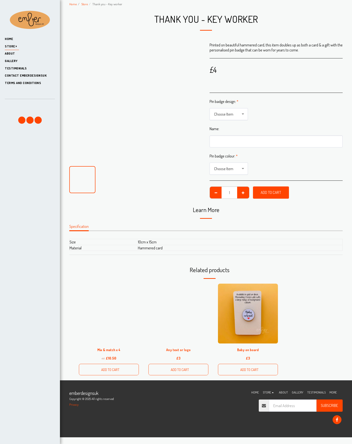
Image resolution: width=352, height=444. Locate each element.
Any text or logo (178, 350)
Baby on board (248, 350)
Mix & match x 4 (109, 350)
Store (84, 4)
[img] (248, 313)
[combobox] (229, 114)
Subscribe (329, 407)
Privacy (74, 406)
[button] (29, 106)
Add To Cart (271, 192)
